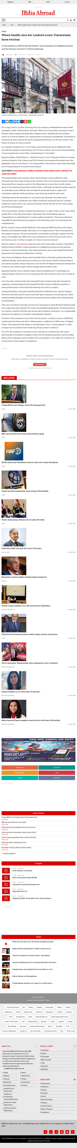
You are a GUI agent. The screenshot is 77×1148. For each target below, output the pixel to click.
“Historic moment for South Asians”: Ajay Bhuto (31, 955)
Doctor (43, 1096)
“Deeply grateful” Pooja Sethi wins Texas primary (31, 898)
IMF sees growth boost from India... (14, 822)
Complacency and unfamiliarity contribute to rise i (32, 969)
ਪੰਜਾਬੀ (48, 2)
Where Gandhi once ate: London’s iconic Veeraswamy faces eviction (37, 25)
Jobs (57, 772)
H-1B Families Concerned (22, 871)
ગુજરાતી (67, 2)
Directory (20, 767)
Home (5, 25)
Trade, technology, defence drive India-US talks (23, 520)
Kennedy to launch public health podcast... (17, 847)
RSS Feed (44, 1069)
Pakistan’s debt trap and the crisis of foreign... (22, 548)
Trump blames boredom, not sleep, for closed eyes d (32, 983)
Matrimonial (19, 772)
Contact (24, 1085)
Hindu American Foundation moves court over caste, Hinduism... (30, 462)
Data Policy (26, 1076)
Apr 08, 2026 (71, 437)
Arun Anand (5, 552)
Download (21, 868)
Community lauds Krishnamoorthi (26, 884)
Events (19, 778)
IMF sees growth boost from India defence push (23, 434)
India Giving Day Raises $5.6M (24, 878)
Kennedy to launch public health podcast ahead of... (25, 577)
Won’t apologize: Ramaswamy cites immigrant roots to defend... (30, 663)
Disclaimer (26, 1082)
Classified (57, 767)
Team (6, 1072)
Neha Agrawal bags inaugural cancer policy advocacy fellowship (31, 720)
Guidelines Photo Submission (10, 1109)
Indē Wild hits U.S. (19, 891)
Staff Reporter (7, 54)
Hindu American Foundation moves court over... (19, 827)
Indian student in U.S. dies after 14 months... (21, 691)
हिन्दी (29, 2)
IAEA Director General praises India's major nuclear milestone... (30, 634)
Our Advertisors (9, 1085)
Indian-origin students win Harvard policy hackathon (26, 605)
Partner (7, 1079)
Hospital (44, 1093)
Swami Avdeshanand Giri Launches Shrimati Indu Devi (34, 962)
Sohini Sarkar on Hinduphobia (24, 976)
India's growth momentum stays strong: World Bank (25, 491)
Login (49, 368)
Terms (24, 1079)
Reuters (4, 581)
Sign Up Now (40, 364)
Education (45, 1087)
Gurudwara (45, 1112)
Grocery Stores (46, 1106)
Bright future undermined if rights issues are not (31, 949)
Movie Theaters (47, 1109)
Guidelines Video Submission (10, 1103)
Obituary (56, 778)
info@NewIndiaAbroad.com (14, 1068)
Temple (44, 1103)
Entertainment (47, 1099)
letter (22, 147)
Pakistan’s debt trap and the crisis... (14, 842)
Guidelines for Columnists (9, 1090)
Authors (7, 1076)
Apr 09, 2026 (71, 409)
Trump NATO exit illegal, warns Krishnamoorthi (23, 405)
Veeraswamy (23, 244)
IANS (3, 409)
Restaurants (45, 1083)
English (10, 2)
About (24, 1072)
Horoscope (45, 1056)
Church (44, 1090)
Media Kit (7, 1082)
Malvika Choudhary (8, 609)
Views (14, 868)
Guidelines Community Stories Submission (11, 1096)
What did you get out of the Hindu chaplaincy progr (32, 942)
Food (13, 25)
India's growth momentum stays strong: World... (19, 832)
